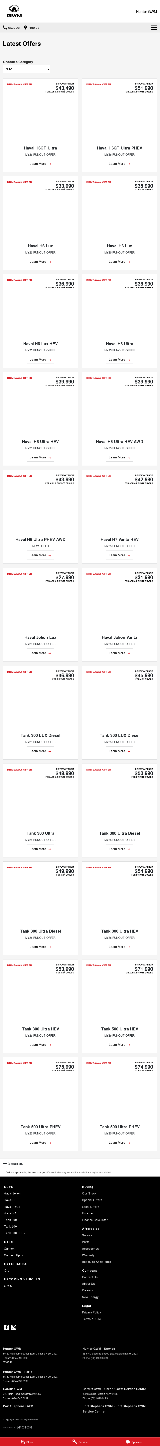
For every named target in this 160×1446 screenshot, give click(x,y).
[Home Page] (14, 11)
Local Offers (90, 1207)
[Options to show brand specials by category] (26, 69)
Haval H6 (10, 1200)
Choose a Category (26, 66)
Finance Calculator (95, 1220)
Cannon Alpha (13, 1255)
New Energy (90, 1297)
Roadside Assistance (96, 1262)
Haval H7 (10, 1213)
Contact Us (90, 1277)
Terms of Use (91, 1319)
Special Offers (92, 1200)
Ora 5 (8, 1286)
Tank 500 (10, 1226)
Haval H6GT (12, 1207)
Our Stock (89, 1193)
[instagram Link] (13, 1327)
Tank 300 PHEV (15, 1233)
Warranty (88, 1255)
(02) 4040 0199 (19, 1398)
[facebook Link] (6, 1327)
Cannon (9, 1248)
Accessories (90, 1248)
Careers (87, 1290)
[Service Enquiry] (79, 1442)
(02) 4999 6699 (19, 1357)
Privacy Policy (91, 1312)
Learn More (38, 163)
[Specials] (133, 1442)
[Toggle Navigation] (154, 27)
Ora (6, 1270)
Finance (87, 1213)
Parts (86, 1242)
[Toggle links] (17, 1427)
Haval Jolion (12, 1193)
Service (87, 1235)
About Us (88, 1284)
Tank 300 (10, 1220)
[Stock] (26, 1442)
